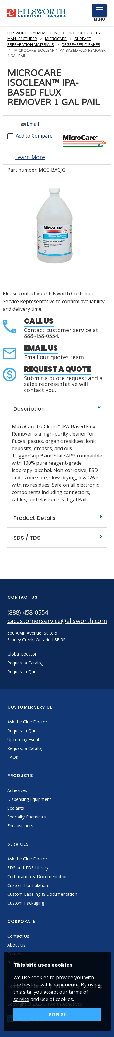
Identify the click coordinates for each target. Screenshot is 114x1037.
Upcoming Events (24, 739)
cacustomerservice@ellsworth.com (57, 621)
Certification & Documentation (37, 876)
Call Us (39, 321)
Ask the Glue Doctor (27, 722)
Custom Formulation (27, 885)
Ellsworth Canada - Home (33, 33)
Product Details (57, 518)
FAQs (12, 757)
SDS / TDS (57, 537)
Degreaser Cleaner (81, 44)
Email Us (41, 348)
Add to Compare (34, 135)
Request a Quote (57, 369)
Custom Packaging (25, 903)
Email (30, 124)
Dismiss (57, 1014)
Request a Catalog (25, 748)
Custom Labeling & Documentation (42, 894)
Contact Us (18, 936)
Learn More (30, 157)
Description (57, 408)
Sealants (15, 808)
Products (78, 33)
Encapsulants (20, 826)
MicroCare (56, 38)
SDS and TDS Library (27, 868)
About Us (16, 945)
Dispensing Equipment (29, 799)
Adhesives (17, 790)
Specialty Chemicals (26, 817)
